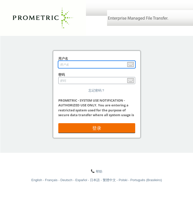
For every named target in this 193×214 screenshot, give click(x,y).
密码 (61, 74)
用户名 (63, 58)
